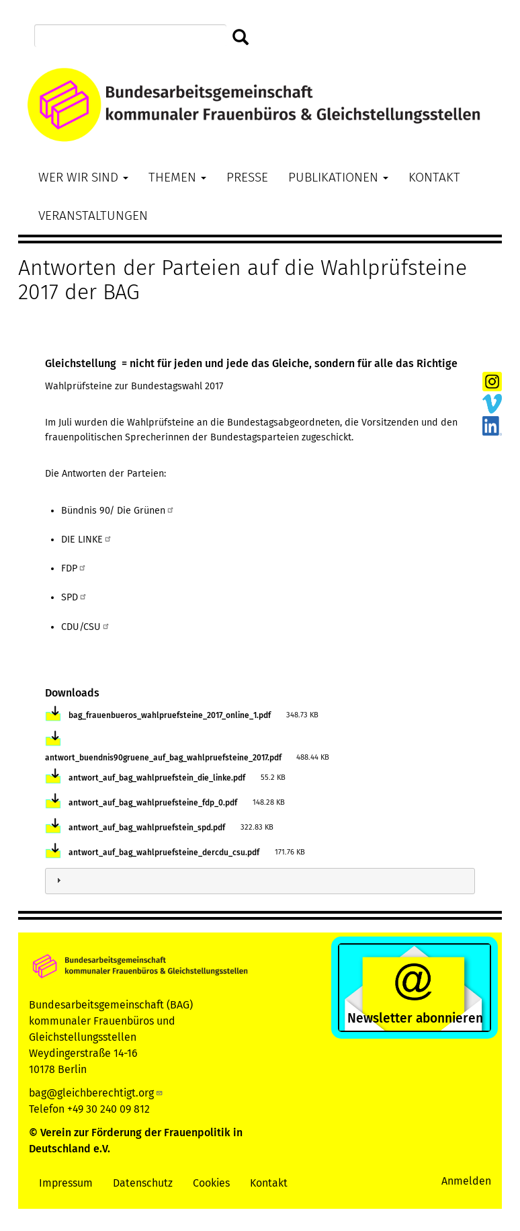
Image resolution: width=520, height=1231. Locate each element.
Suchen (240, 38)
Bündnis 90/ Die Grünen (118, 510)
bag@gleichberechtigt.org (96, 1092)
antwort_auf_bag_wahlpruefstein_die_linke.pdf (157, 778)
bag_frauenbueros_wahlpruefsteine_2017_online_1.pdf (170, 715)
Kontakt (434, 177)
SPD (74, 597)
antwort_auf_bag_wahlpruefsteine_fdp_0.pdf (153, 802)
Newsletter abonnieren (415, 1018)
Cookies (211, 1183)
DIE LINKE (86, 539)
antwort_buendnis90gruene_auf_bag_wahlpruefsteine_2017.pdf (163, 757)
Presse (247, 177)
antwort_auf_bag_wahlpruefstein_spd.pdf (147, 827)
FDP (74, 568)
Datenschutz (143, 1183)
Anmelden (466, 1181)
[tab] (260, 881)
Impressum (66, 1183)
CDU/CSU (85, 627)
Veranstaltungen (93, 215)
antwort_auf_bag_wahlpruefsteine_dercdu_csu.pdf (164, 852)
